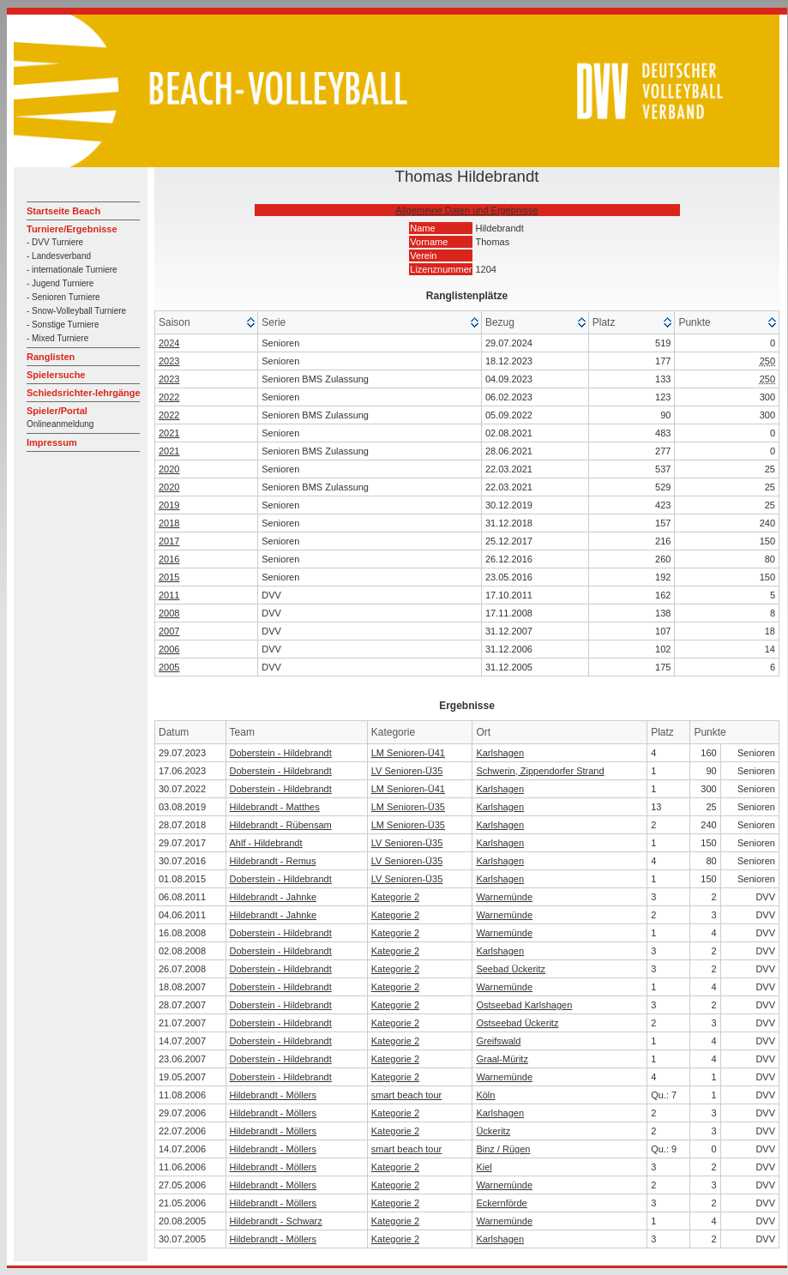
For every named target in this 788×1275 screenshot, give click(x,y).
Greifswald (498, 1041)
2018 (169, 523)
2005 (169, 667)
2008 (169, 613)
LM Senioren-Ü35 (408, 807)
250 (767, 361)
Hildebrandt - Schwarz (276, 1221)
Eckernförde (501, 1203)
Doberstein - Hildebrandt (281, 753)
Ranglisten (51, 357)
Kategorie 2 (395, 897)
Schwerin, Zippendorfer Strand (540, 771)
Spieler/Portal (57, 411)
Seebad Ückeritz (510, 969)
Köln (485, 1095)
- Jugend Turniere (60, 283)
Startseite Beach (63, 211)
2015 (169, 577)
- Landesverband (59, 256)
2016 (169, 559)
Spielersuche (56, 375)
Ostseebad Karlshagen (524, 1005)
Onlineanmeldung (60, 424)
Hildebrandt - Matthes (275, 807)
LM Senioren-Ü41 (408, 753)
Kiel (483, 1167)
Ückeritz (493, 1131)
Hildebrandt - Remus (273, 861)
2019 (169, 505)
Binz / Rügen (503, 1149)
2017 (169, 541)
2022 (169, 397)
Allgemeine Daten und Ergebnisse (466, 210)
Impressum (52, 442)
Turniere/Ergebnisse (72, 229)
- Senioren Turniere (63, 297)
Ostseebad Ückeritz (517, 1023)
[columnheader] (206, 322)
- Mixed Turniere (57, 338)
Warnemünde (504, 897)
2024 (169, 343)
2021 (169, 433)
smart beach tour (406, 1095)
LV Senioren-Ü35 (407, 771)
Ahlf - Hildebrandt (266, 843)
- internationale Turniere (72, 269)
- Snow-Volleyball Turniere (76, 311)
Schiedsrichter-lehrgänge (84, 393)
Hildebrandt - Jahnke (273, 897)
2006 (169, 649)
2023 (169, 361)
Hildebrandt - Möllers (273, 1095)
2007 (169, 631)
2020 (169, 469)
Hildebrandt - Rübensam (281, 825)
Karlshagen (500, 753)
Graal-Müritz (502, 1059)
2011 (169, 595)
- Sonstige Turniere (63, 324)
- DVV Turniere (55, 242)
